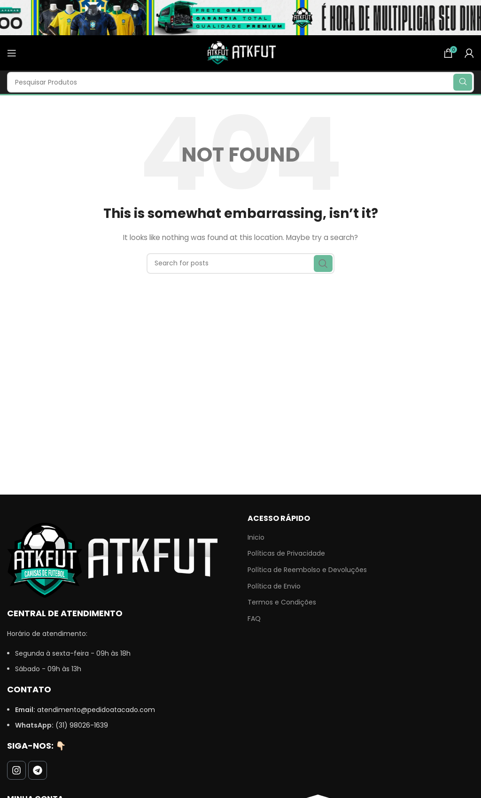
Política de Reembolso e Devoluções (307, 570)
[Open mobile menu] (11, 53)
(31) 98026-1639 (81, 725)
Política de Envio (274, 586)
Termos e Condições (282, 602)
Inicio (256, 537)
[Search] (240, 82)
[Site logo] (240, 52)
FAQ (254, 618)
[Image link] (112, 560)
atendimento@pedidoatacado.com (96, 709)
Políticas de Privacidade (286, 553)
